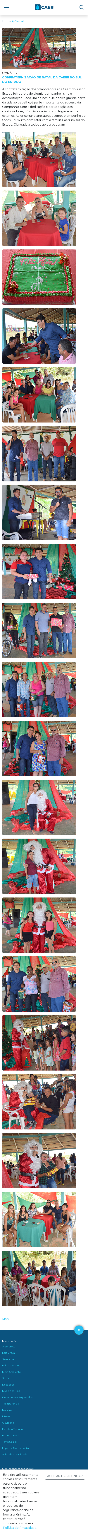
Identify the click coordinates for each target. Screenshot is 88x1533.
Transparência (10, 1403)
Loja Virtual (8, 1352)
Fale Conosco (10, 1365)
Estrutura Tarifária (12, 1429)
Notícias (7, 1410)
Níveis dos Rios (11, 1390)
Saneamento (10, 1359)
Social (18, 21)
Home (6, 21)
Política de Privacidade (20, 1528)
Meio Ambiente (11, 1371)
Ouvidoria (8, 1422)
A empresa (8, 1346)
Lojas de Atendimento (15, 1448)
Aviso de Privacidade (14, 1454)
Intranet (6, 1416)
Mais (5, 1319)
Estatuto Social (11, 1435)
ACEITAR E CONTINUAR (65, 1476)
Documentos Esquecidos (17, 1397)
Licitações (8, 1384)
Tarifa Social (9, 1441)
